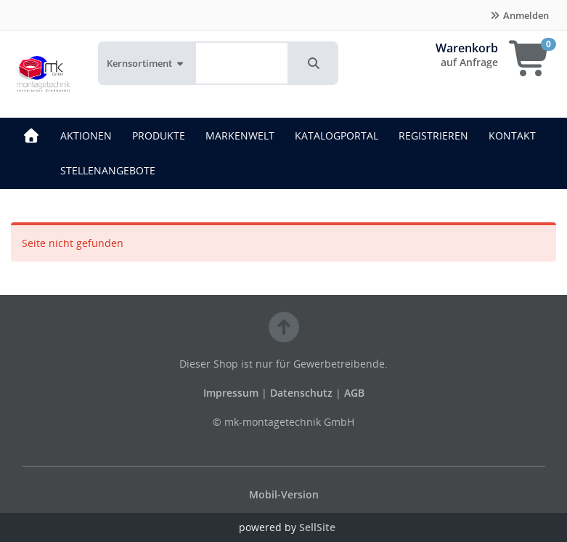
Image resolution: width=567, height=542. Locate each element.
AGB (354, 393)
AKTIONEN (86, 135)
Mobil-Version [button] (284, 494)
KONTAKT (512, 135)
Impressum (232, 393)
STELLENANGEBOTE (107, 170)
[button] (313, 63)
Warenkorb (467, 48)
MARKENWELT (239, 135)
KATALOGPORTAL (336, 135)
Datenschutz (301, 393)
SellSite (317, 527)
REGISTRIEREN (433, 135)
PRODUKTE (158, 135)
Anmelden (519, 15)
